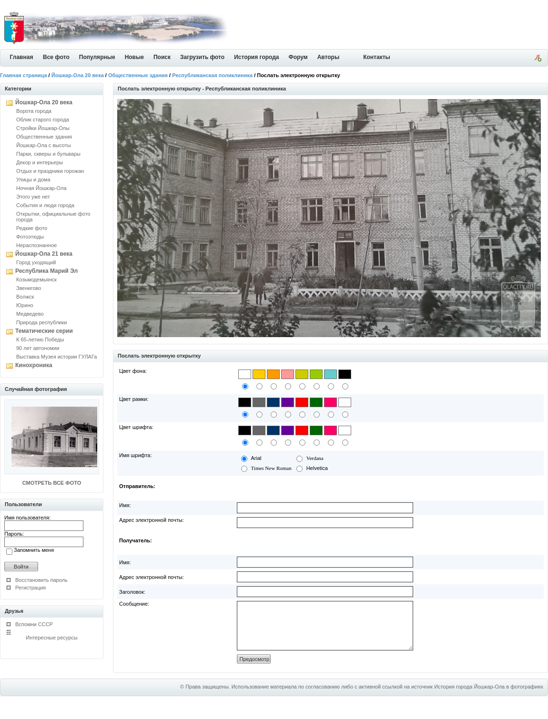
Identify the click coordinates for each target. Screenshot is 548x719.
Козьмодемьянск (36, 279)
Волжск (25, 297)
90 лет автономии (37, 348)
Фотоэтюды (30, 237)
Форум (298, 57)
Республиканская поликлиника (212, 75)
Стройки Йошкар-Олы (43, 128)
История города (256, 57)
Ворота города (33, 111)
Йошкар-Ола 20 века (77, 75)
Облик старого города (42, 119)
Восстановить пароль (41, 580)
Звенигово (28, 288)
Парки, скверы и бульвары (48, 154)
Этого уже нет (33, 197)
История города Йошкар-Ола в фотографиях (488, 696)
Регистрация (30, 587)
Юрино (24, 305)
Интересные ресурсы (52, 637)
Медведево (30, 314)
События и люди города (45, 205)
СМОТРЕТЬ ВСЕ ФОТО (51, 483)
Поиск (162, 57)
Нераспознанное (36, 245)
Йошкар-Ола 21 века (43, 253)
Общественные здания (138, 75)
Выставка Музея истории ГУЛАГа (56, 357)
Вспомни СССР (34, 624)
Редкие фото (31, 228)
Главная (21, 57)
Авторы (328, 57)
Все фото (56, 57)
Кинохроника (33, 365)
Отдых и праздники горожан (50, 171)
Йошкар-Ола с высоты (43, 145)
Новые (134, 57)
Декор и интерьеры (39, 162)
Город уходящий (36, 262)
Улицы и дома (33, 179)
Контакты (376, 57)
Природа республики (41, 322)
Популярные (97, 57)
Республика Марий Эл (46, 271)
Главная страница (23, 75)
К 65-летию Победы (40, 339)
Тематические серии (44, 331)
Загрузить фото (202, 57)
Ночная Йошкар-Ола (41, 188)
